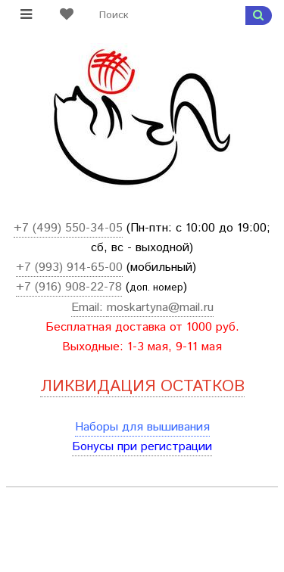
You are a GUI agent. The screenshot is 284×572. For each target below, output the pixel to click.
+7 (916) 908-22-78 (69, 287)
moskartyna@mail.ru (160, 307)
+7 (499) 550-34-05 (68, 228)
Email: (89, 307)
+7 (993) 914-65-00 (69, 267)
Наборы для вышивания (142, 427)
